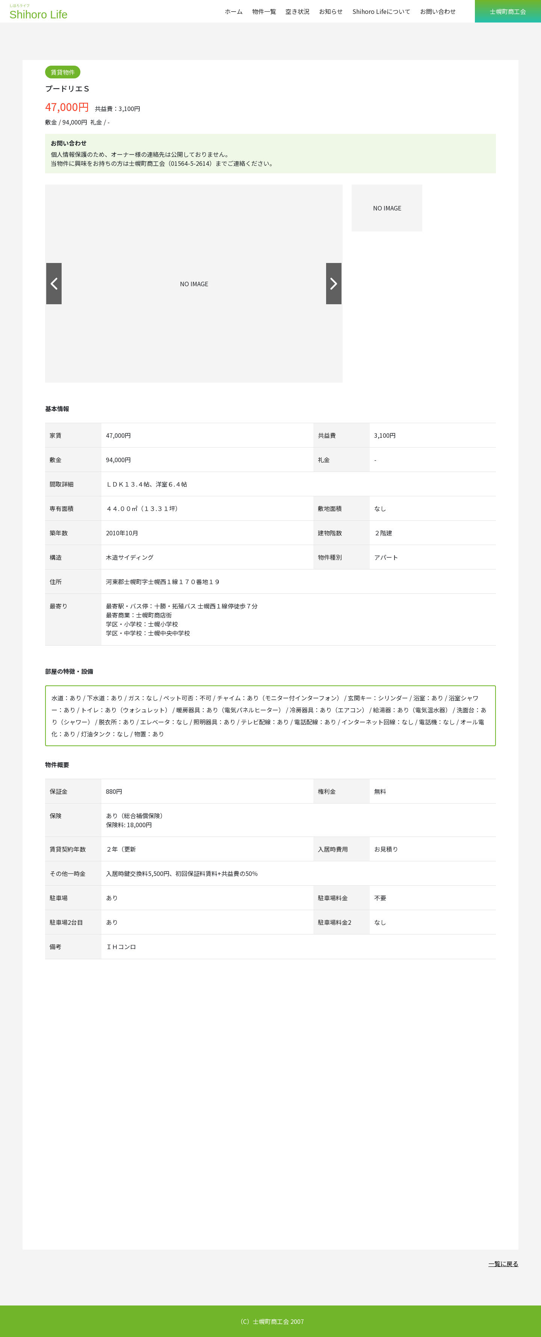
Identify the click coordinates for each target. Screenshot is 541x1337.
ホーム (234, 11)
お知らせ (331, 11)
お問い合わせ (438, 11)
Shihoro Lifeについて (381, 11)
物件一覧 (264, 11)
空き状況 (298, 11)
